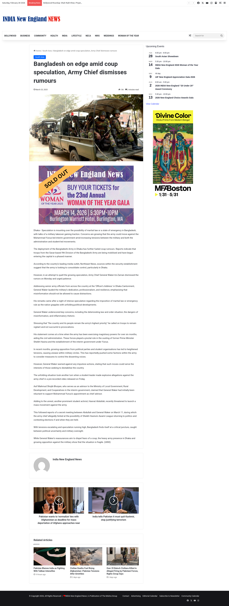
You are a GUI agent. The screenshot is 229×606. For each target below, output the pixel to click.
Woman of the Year (128, 36)
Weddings (109, 36)
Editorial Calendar (150, 596)
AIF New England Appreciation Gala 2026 (175, 77)
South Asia (47, 51)
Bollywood (10, 36)
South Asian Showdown (166, 56)
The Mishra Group (109, 596)
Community (40, 36)
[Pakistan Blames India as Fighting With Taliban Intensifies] (50, 556)
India (64, 36)
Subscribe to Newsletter (169, 596)
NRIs (97, 36)
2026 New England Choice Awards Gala (174, 98)
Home (37, 51)
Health (54, 36)
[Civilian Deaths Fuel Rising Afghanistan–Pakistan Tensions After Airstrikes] (86, 556)
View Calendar (152, 104)
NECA (88, 36)
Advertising (136, 596)
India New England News (67, 459)
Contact (126, 596)
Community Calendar (190, 596)
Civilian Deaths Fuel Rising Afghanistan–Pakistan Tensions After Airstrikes (84, 571)
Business (25, 36)
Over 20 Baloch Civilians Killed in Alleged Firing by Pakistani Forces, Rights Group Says (122, 571)
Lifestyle (76, 36)
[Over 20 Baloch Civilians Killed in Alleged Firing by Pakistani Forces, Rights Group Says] (123, 556)
